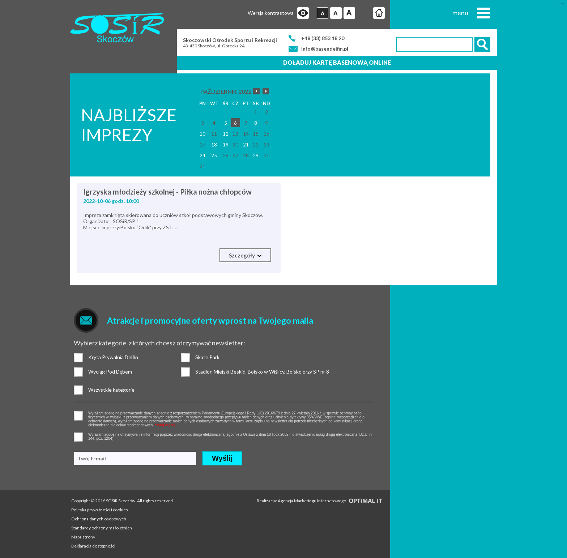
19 (226, 145)
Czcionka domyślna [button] (322, 13)
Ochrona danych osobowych (98, 518)
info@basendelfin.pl (324, 49)
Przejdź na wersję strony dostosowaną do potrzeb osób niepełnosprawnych (303, 13)
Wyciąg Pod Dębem (78, 372)
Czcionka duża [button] (349, 13)
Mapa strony (83, 537)
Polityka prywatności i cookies (99, 509)
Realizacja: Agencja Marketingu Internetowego (320, 500)
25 (214, 155)
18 (214, 145)
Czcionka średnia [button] (336, 13)
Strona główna (379, 13)
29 (256, 155)
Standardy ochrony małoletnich (101, 528)
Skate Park (185, 357)
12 (226, 134)
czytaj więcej (165, 425)
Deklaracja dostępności (93, 546)
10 (202, 134)
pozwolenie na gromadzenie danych (78, 416)
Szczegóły (245, 255)
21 (246, 145)
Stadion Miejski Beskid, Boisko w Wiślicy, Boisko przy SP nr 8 (185, 372)
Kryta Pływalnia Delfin (78, 357)
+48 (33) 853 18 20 (322, 38)
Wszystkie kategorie (78, 390)
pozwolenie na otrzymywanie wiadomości (78, 437)
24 (202, 155)
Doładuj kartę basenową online (337, 62)
